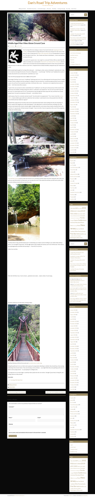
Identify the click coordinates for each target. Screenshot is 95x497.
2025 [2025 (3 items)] (84, 213)
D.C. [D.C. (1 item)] (75, 470)
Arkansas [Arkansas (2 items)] (75, 215)
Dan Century (11, 46)
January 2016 (73, 140)
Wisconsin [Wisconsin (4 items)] (79, 237)
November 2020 (73, 111)
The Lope (72, 62)
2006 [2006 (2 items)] (71, 208)
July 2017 (72, 127)
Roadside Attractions (32, 8)
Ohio (13, 387)
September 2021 (74, 102)
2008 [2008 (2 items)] (74, 208)
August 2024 (73, 77)
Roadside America (74, 55)
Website (11, 424)
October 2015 (73, 147)
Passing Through (61, 8)
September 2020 (74, 113)
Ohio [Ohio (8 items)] (76, 231)
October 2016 (73, 131)
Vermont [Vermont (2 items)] (75, 235)
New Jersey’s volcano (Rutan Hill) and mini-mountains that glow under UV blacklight (78, 39)
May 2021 (72, 106)
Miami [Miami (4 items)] (82, 222)
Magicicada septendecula (44, 53)
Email (39, 417)
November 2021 (73, 100)
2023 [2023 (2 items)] (79, 213)
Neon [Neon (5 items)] (78, 225)
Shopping (72, 196)
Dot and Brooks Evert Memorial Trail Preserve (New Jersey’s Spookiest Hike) (78, 289)
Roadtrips (54, 8)
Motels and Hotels (74, 176)
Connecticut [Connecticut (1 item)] (72, 470)
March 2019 (72, 120)
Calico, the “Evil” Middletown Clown (55, 392)
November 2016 (73, 129)
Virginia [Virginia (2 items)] (79, 235)
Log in (71, 444)
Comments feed (73, 449)
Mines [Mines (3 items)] (71, 225)
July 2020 (72, 115)
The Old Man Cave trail (13, 178)
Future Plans (73, 169)
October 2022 (73, 93)
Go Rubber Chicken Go (75, 64)
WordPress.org (73, 451)
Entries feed (73, 447)
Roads (71, 190)
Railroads (72, 185)
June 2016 (72, 136)
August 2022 (73, 97)
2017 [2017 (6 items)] (75, 211)
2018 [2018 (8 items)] (79, 211)
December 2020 (73, 109)
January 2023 (73, 88)
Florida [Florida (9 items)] (82, 218)
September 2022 (74, 95)
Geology (72, 172)
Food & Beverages (42, 8)
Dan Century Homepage (75, 53)
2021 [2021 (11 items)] (72, 214)
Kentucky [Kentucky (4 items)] (72, 222)
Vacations (72, 199)
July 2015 (72, 149)
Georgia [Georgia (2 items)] (71, 220)
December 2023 (73, 84)
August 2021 (73, 104)
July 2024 (72, 79)
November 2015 (73, 145)
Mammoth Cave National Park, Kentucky (51, 61)
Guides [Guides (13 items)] (80, 220)
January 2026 (73, 72)
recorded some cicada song (35, 363)
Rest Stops (73, 8)
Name (10, 417)
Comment (11, 406)
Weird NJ (72, 59)
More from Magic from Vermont (16, 392)
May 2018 (72, 125)
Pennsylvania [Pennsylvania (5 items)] (81, 231)
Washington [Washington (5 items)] (73, 237)
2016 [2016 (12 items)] (72, 211)
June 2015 (72, 152)
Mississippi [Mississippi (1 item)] (75, 225)
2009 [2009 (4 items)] (76, 208)
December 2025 (73, 75)
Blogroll (71, 162)
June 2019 (72, 118)
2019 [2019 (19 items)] (83, 211)
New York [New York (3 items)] (78, 228)
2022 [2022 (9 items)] (75, 214)
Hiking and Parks (22, 8)
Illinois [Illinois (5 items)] (85, 220)
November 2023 (73, 86)
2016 (10, 387)
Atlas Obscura (73, 57)
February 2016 (73, 138)
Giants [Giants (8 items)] (76, 220)
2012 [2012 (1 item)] (79, 208)
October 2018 (73, 122)
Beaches (72, 160)
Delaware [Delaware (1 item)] (78, 470)
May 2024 (72, 82)
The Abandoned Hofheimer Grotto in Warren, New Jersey (77, 280)
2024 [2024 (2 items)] (81, 213)
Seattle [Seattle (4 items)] (82, 234)
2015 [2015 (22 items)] (84, 208)
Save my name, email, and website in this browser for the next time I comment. (27, 432)
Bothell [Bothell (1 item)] (78, 215)
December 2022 (73, 91)
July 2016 (72, 134)
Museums (49, 8)
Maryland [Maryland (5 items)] (78, 222)
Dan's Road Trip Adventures (47, 2)
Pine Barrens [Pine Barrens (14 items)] (75, 234)
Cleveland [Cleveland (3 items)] (82, 215)
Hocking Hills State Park (16, 380)
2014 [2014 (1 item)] (81, 208)
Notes (71, 181)
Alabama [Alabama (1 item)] (71, 215)
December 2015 (73, 143)
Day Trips (68, 8)
